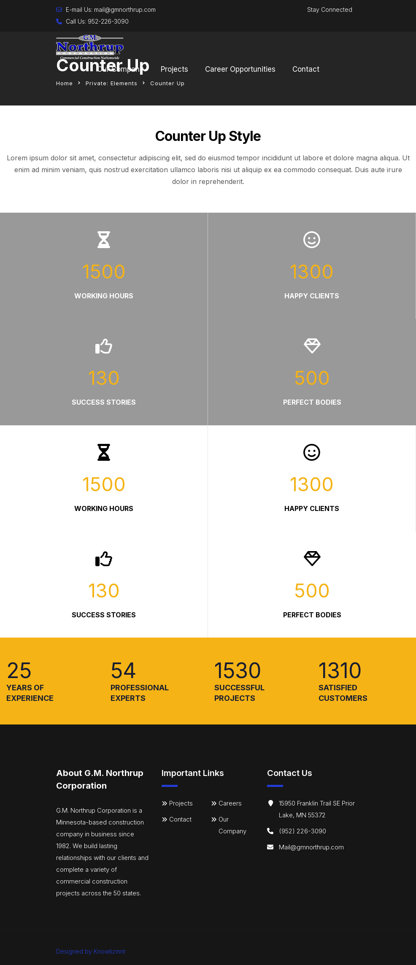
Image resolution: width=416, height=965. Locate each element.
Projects (174, 69)
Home (64, 83)
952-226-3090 (108, 21)
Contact (305, 69)
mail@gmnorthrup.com (125, 9)
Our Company (120, 69)
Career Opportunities (240, 69)
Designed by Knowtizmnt (90, 951)
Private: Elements (112, 83)
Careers (230, 803)
